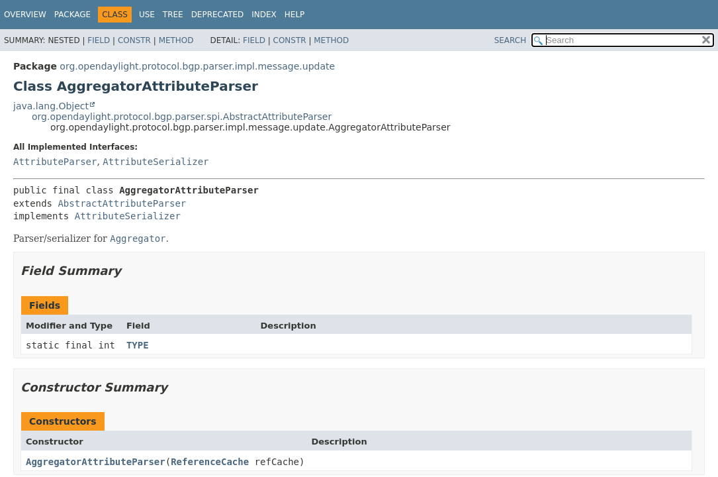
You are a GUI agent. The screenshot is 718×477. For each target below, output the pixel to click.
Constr (134, 40)
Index (264, 14)
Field (98, 40)
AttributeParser (55, 161)
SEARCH (510, 40)
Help (295, 14)
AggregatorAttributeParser (95, 461)
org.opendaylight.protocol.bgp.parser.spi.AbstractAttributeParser (182, 116)
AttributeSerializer (155, 161)
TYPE (137, 345)
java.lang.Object (51, 106)
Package (72, 14)
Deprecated (217, 14)
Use (147, 14)
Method (176, 40)
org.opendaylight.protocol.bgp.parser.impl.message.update (197, 66)
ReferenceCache (210, 461)
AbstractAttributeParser (122, 203)
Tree (173, 14)
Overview (25, 14)
